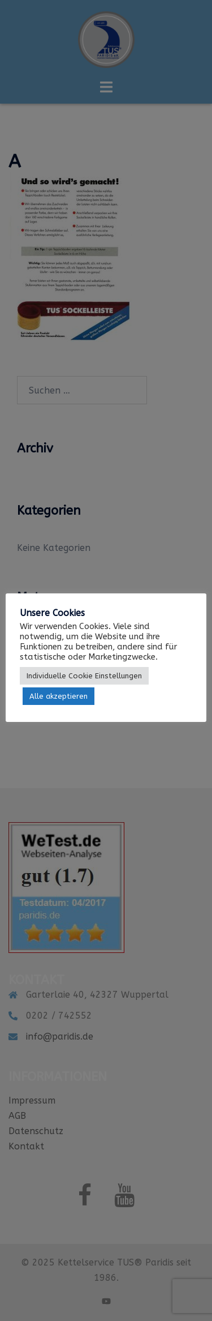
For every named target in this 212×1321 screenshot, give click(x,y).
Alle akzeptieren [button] (58, 696)
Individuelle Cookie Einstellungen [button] (84, 676)
